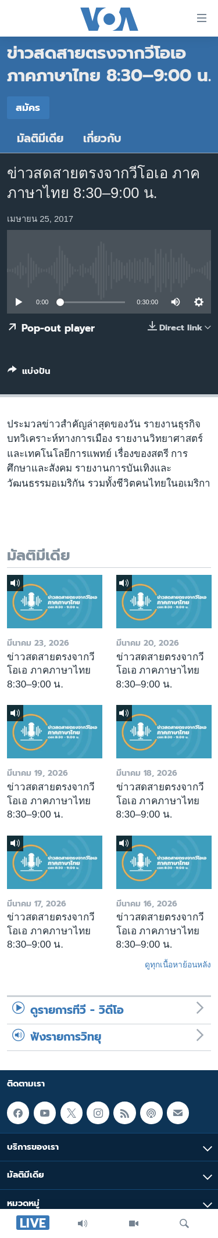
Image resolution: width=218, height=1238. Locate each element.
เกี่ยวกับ (102, 138)
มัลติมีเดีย (40, 138)
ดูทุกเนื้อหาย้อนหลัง (178, 964)
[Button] (29, 373)
